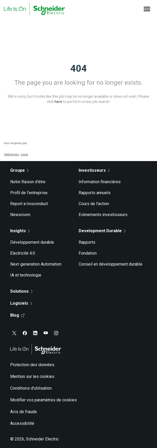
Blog (17, 315)
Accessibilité (22, 423)
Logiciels (21, 303)
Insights (20, 230)
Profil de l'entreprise (29, 192)
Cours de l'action (94, 203)
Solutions (21, 291)
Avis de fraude (23, 411)
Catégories (11, 154)
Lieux (24, 154)
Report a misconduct (29, 203)
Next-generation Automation (35, 264)
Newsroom (20, 214)
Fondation (88, 253)
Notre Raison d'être (27, 181)
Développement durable (32, 242)
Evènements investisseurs (103, 214)
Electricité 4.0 (22, 253)
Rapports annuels (95, 192)
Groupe (19, 170)
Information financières (100, 181)
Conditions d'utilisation (31, 388)
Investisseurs (94, 170)
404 (78, 68)
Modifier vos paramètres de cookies (43, 399)
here (58, 102)
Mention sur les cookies (32, 376)
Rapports (87, 242)
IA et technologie (25, 275)
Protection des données (32, 364)
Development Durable (102, 230)
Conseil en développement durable (110, 264)
